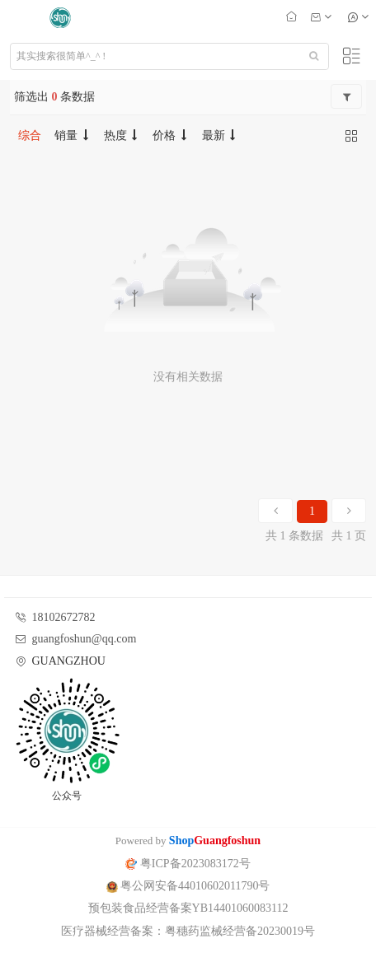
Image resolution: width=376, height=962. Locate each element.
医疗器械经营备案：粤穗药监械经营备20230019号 (188, 931)
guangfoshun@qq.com (84, 639)
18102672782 (64, 617)
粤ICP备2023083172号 (187, 863)
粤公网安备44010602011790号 (188, 886)
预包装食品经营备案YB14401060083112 (188, 908)
